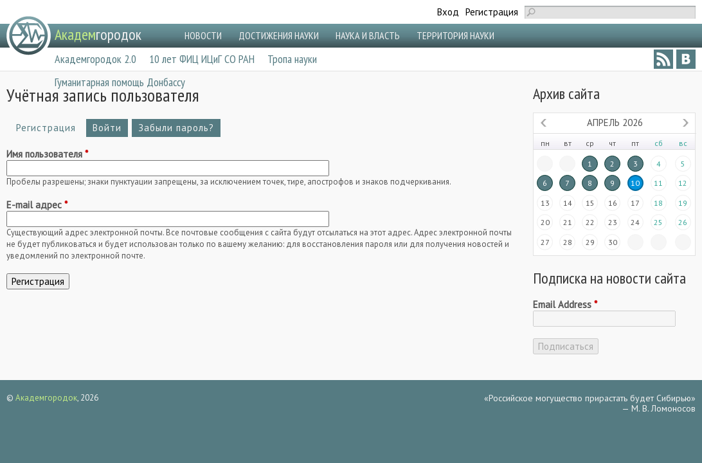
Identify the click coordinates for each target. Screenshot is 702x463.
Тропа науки (292, 58)
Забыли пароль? (176, 128)
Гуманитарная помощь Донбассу (120, 82)
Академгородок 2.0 (95, 58)
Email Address (565, 305)
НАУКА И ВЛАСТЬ (368, 35)
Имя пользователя (47, 154)
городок (98, 34)
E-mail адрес (37, 205)
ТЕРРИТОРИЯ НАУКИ (455, 35)
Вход (448, 12)
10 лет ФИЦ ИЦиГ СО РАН (202, 58)
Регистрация (491, 12)
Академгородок (46, 397)
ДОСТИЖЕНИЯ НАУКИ (279, 35)
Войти (107, 128)
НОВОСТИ (203, 35)
